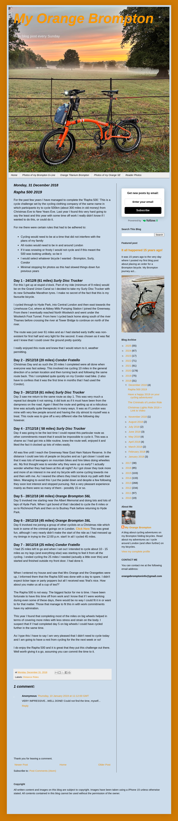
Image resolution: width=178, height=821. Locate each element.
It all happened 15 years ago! (142, 250)
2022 (128, 360)
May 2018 (135, 436)
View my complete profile (136, 551)
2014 (128, 477)
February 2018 (137, 451)
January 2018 (137, 456)
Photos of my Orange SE (107, 175)
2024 (128, 350)
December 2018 (138, 384)
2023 (128, 355)
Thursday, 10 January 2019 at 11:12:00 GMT (63, 695)
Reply (25, 705)
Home (14, 175)
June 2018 (135, 431)
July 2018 (134, 426)
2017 (128, 462)
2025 (128, 345)
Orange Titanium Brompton (74, 175)
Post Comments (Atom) (42, 770)
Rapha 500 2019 (137, 389)
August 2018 (136, 421)
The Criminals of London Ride (145, 402)
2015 (128, 473)
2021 (128, 365)
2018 (128, 380)
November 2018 (138, 416)
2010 (128, 497)
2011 (128, 492)
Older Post (104, 764)
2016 (128, 467)
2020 (128, 370)
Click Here (83, 528)
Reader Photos (133, 175)
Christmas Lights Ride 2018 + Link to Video (145, 409)
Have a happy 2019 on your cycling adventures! (144, 396)
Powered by (143, 220)
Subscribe (142, 210)
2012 (128, 487)
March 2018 (136, 446)
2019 (128, 375)
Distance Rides (31, 677)
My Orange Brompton (84, 18)
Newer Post (21, 764)
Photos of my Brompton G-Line (38, 175)
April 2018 (135, 441)
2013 (128, 482)
